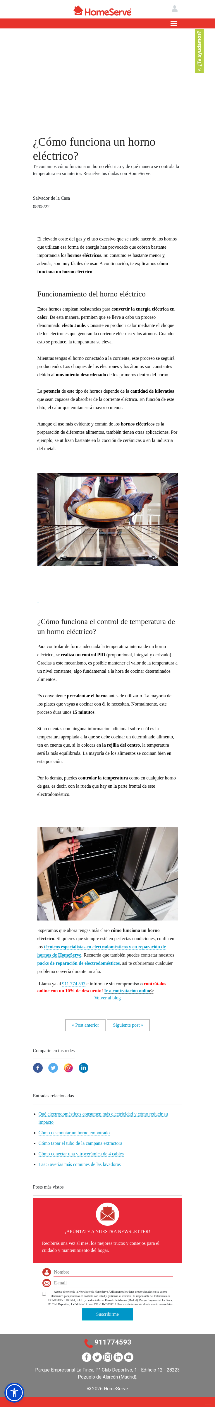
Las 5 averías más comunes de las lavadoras (80, 1164)
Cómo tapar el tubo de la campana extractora (81, 1143)
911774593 (112, 1342)
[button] (38, 598)
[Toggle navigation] (174, 23)
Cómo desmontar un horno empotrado (74, 1132)
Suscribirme (107, 1314)
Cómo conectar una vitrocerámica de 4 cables (81, 1153)
